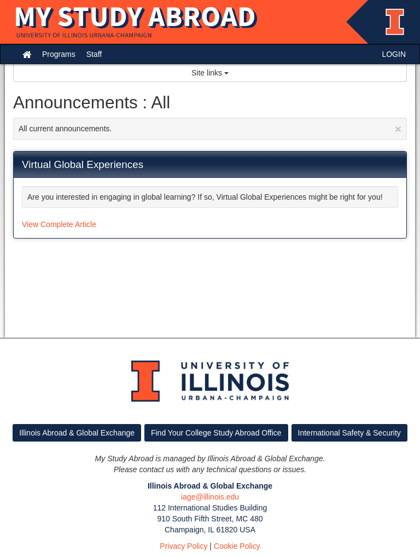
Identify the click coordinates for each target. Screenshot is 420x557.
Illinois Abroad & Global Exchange (77, 432)
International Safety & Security (349, 432)
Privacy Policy (183, 546)
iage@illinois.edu (210, 496)
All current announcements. (210, 129)
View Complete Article (59, 224)
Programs (58, 54)
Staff (94, 54)
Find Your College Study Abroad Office (216, 432)
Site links (210, 72)
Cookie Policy (237, 546)
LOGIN (394, 54)
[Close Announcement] (398, 129)
